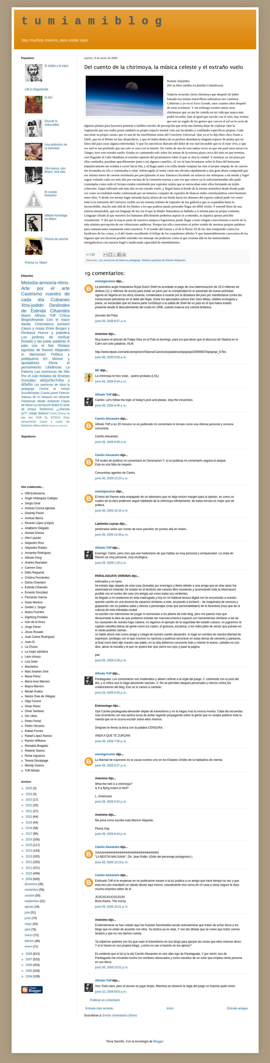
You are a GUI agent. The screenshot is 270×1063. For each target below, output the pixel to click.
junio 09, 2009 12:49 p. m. (111, 534)
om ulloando (61, 397)
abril (28, 929)
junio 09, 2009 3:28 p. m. (111, 660)
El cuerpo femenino (51, 193)
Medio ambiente (48, 401)
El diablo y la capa (56, 65)
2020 (29, 816)
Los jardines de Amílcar (45, 337)
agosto (29, 906)
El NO (48, 97)
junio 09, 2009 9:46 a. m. (111, 405)
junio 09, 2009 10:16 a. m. (111, 510)
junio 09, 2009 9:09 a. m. (111, 357)
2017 (29, 833)
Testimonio (46, 409)
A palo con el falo (45, 343)
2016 (29, 839)
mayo (29, 924)
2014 (29, 850)
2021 (29, 811)
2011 (29, 868)
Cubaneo (60, 299)
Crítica (65, 315)
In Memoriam (33, 354)
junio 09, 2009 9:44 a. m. (111, 381)
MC (97, 370)
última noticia (40, 425)
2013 (29, 856)
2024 (29, 794)
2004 (29, 976)
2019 (29, 822)
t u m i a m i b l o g (91, 21)
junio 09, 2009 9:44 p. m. (111, 834)
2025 (29, 788)
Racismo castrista (58, 425)
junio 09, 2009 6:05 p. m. (111, 692)
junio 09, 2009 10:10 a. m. (111, 478)
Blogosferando (32, 320)
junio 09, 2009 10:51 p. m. (111, 967)
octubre (30, 895)
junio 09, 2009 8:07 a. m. (111, 321)
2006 (29, 965)
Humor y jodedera (53, 333)
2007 (29, 959)
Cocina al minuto (54, 388)
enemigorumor (105, 281)
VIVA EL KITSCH (48, 417)
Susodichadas (30, 393)
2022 (29, 805)
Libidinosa (53, 367)
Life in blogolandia (36, 89)
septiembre (32, 901)
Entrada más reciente (99, 1008)
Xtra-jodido (32, 305)
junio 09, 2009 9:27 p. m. (111, 765)
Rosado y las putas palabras (43, 341)
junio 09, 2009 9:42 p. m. (111, 801)
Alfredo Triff (103, 394)
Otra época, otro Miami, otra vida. (55, 170)
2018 (29, 828)
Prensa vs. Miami (36, 262)
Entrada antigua (237, 1008)
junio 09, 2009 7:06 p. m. (111, 741)
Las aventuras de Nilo (51, 372)
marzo (29, 935)
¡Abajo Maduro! (39, 413)
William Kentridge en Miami (56, 217)
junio (28, 918)
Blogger (158, 1041)
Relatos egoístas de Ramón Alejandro (163, 260)
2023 (29, 799)
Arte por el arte (45, 288)
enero (29, 946)
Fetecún (64, 393)
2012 (29, 862)
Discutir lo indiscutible (52, 122)
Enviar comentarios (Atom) (120, 1015)
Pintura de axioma (56, 239)
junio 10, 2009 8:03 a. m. (111, 991)
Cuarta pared (49, 393)
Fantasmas (28, 401)
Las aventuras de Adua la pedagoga (119, 260)
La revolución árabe (46, 405)
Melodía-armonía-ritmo (44, 282)
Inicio (170, 1008)
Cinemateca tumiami (52, 324)
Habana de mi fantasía (36, 397)
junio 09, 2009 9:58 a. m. (111, 442)
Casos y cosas (33, 328)
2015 (29, 845)
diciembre (31, 884)
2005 (29, 970)
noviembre (32, 889)
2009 (29, 879)
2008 (29, 953)
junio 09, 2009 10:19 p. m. (111, 862)
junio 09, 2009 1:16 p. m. (111, 563)
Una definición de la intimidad (56, 146)
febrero (30, 941)
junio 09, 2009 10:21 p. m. (111, 906)
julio (28, 912)
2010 (29, 873)
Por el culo (29, 376)
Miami (26, 315)
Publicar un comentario (105, 1000)
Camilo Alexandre (107, 418)
